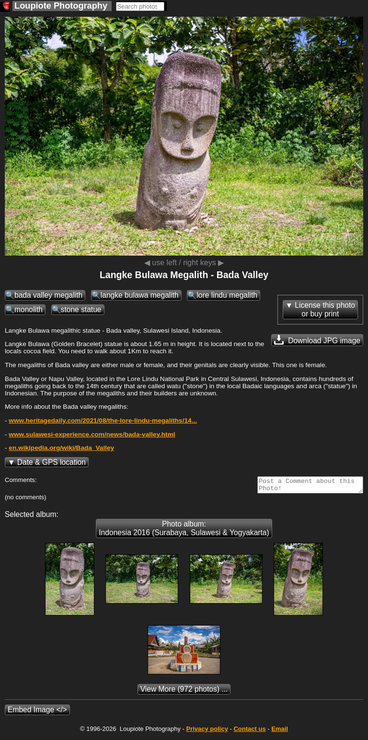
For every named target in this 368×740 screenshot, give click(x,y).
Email (279, 731)
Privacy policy (207, 731)
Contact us (249, 731)
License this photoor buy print (325, 309)
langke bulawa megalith (140, 295)
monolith (28, 309)
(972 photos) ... (184, 692)
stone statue (81, 309)
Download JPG (317, 340)
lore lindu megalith (226, 295)
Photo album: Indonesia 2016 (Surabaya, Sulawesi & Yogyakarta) (184, 531)
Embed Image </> (37, 712)
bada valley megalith (48, 295)
